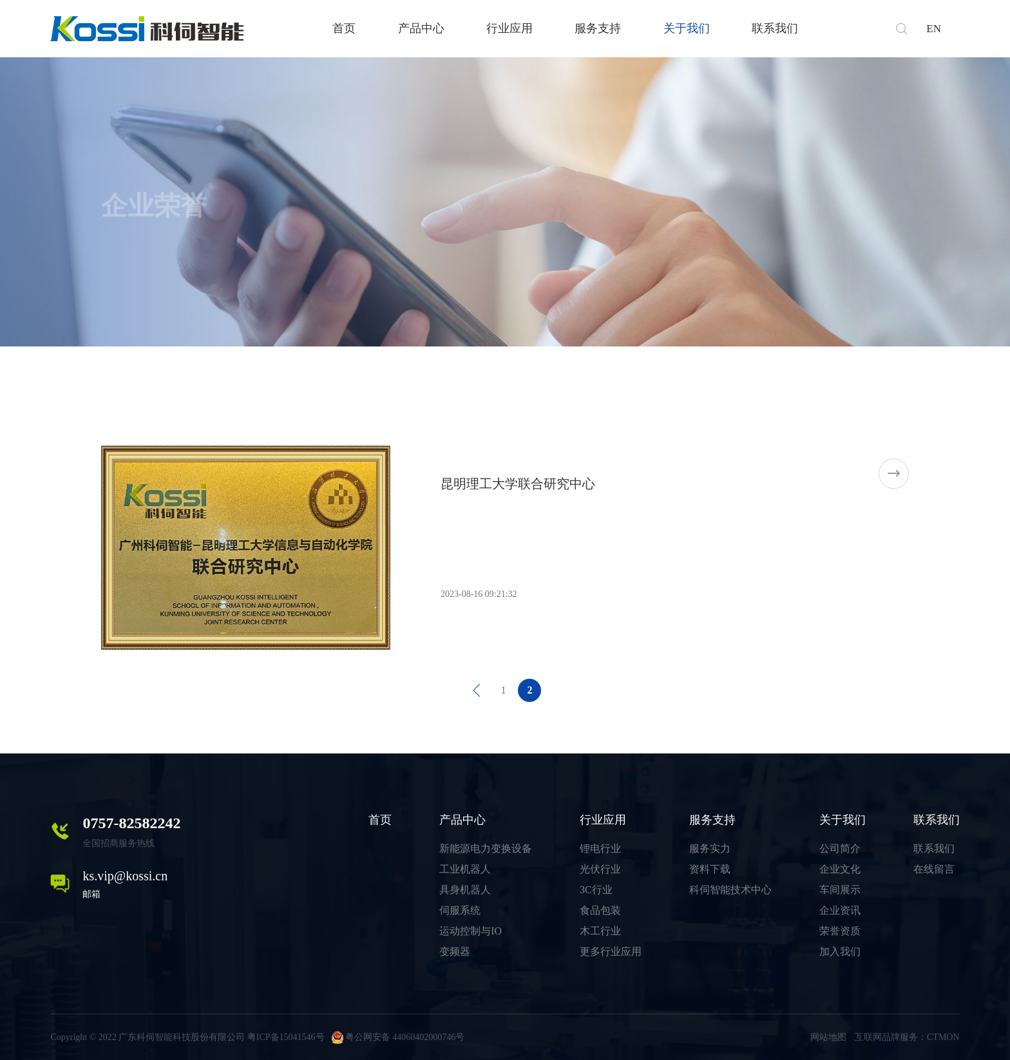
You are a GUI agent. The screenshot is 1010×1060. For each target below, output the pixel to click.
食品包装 (600, 910)
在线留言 (934, 869)
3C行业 (596, 889)
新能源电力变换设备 (485, 848)
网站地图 (828, 1037)
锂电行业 (600, 848)
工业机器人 (465, 869)
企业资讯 (840, 910)
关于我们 (686, 28)
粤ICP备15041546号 (286, 1037)
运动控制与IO (470, 930)
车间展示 (840, 889)
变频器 (454, 951)
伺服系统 (460, 910)
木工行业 (600, 930)
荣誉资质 (840, 930)
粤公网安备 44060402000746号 (398, 1037)
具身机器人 (465, 889)
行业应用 (509, 28)
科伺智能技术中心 (730, 889)
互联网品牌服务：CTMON (907, 1037)
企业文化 (840, 869)
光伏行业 (600, 869)
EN (933, 29)
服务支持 (598, 28)
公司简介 (840, 848)
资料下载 (709, 869)
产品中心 (421, 28)
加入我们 (840, 951)
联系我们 (775, 28)
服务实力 (709, 848)
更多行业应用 (611, 951)
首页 (344, 28)
